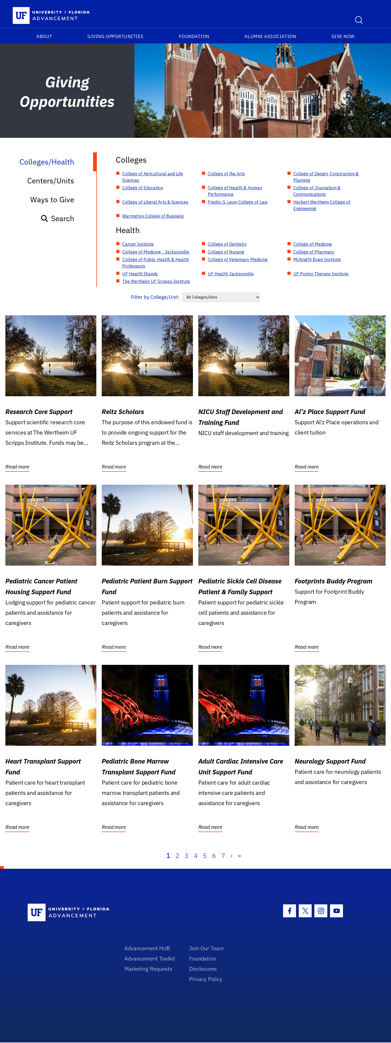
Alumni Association (270, 36)
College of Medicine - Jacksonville (155, 252)
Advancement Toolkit (149, 958)
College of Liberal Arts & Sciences (155, 202)
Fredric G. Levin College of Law (237, 202)
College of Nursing (226, 252)
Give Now (343, 36)
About (44, 36)
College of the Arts (226, 173)
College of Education (142, 187)
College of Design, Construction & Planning (326, 177)
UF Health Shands (140, 273)
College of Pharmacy (313, 252)
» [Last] (239, 855)
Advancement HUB (147, 948)
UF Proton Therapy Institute (321, 273)
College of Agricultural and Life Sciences (152, 177)
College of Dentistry (227, 244)
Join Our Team (206, 948)
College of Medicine (312, 244)
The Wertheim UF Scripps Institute (156, 281)
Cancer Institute (138, 244)
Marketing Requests (148, 968)
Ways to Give (52, 199)
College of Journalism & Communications (317, 191)
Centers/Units (50, 181)
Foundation (194, 36)
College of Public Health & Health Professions (155, 263)
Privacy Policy (205, 979)
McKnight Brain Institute (317, 259)
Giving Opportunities (115, 36)
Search (57, 218)
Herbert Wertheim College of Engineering (321, 205)
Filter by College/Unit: (155, 297)
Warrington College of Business (153, 216)
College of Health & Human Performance (235, 191)
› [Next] (231, 855)
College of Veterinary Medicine (238, 259)
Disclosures (203, 968)
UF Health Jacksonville (231, 273)
